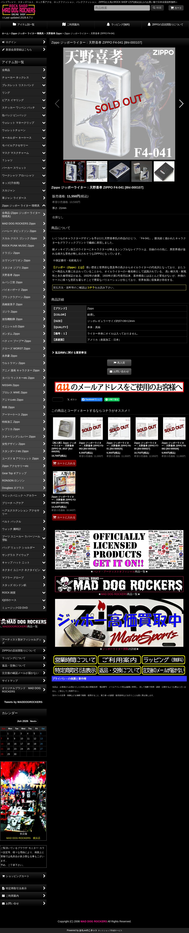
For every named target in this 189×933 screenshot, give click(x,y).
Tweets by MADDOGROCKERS (23, 701)
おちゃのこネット (88, 930)
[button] (57, 103)
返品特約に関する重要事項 (69, 352)
